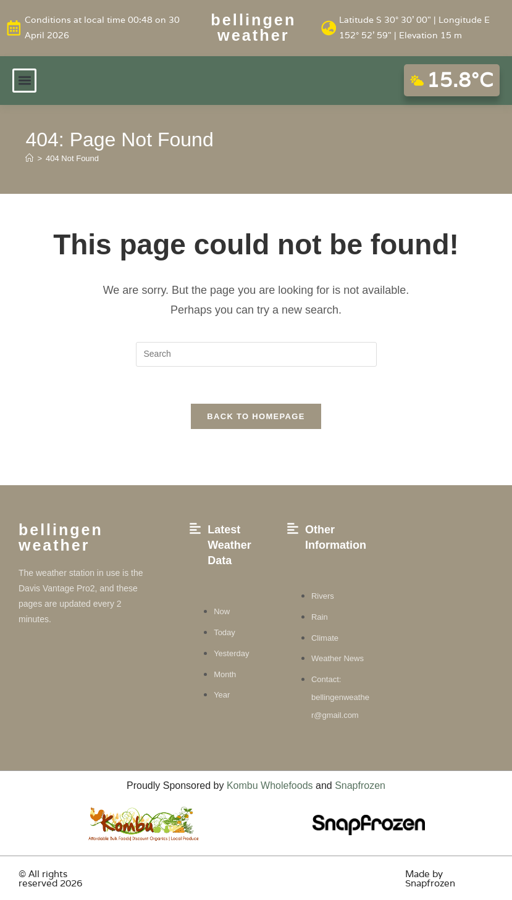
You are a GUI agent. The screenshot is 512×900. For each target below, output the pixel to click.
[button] (24, 80)
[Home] (29, 158)
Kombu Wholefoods (270, 785)
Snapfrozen (360, 785)
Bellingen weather (253, 27)
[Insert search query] (256, 353)
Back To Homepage (255, 416)
